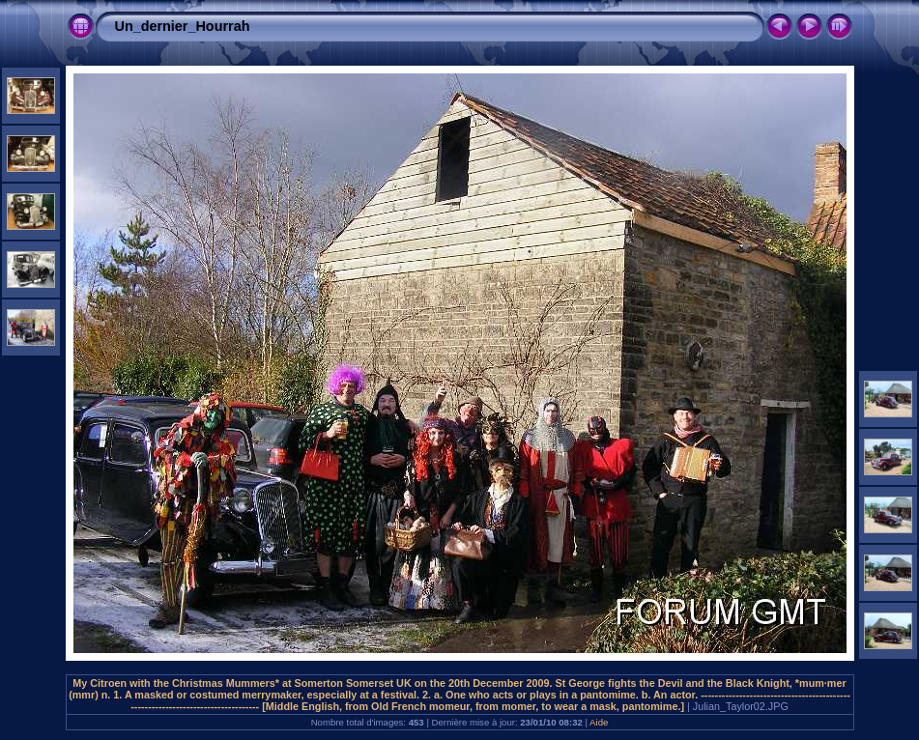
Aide (598, 722)
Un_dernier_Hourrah (182, 26)
